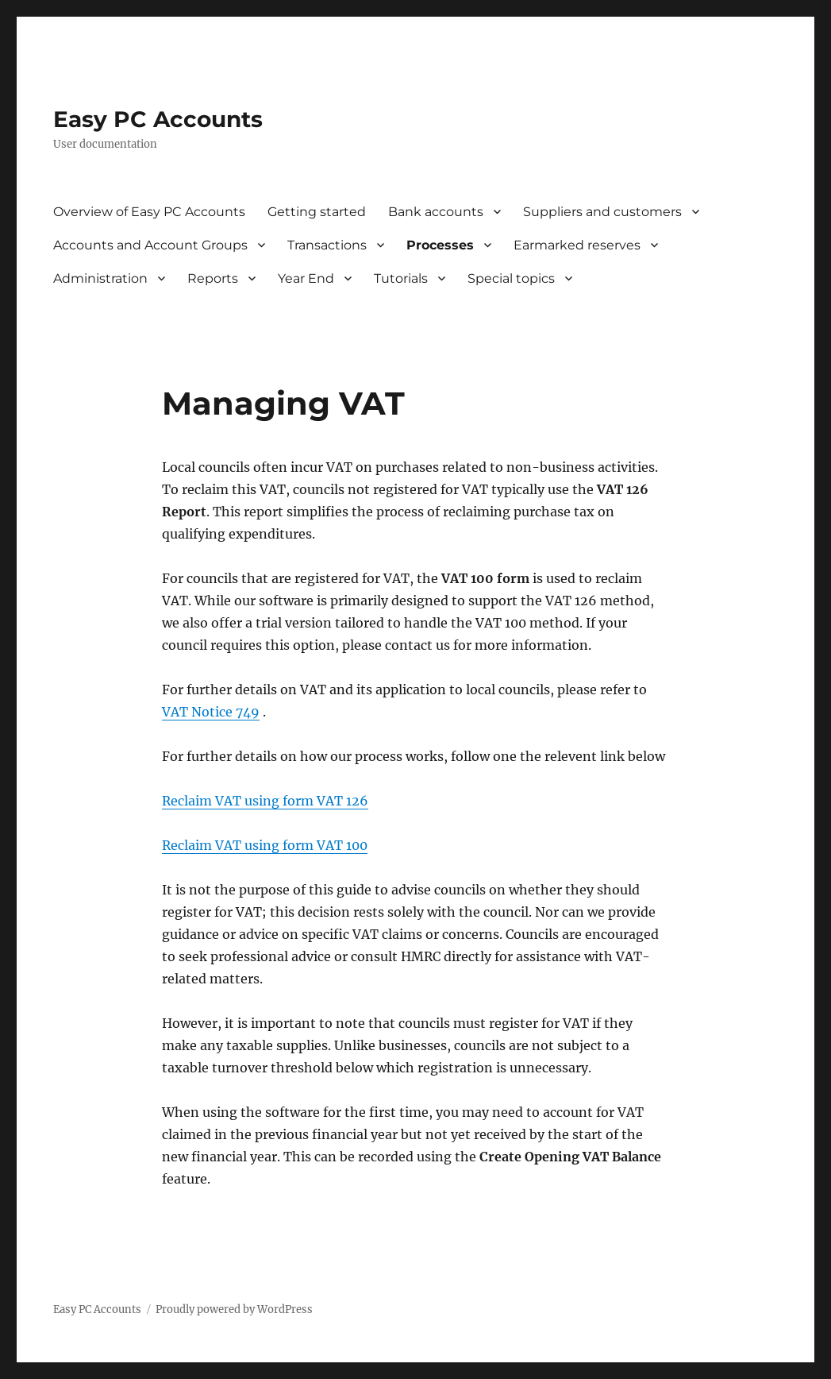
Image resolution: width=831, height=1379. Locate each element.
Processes (440, 245)
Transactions (327, 245)
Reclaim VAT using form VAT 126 (265, 801)
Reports (212, 278)
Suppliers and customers (602, 211)
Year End (306, 278)
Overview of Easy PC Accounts (149, 211)
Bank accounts (435, 211)
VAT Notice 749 (211, 712)
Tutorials (401, 278)
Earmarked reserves (577, 245)
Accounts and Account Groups (150, 245)
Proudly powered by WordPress (234, 1309)
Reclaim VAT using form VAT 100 (264, 845)
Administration (100, 278)
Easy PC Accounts (158, 119)
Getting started (316, 211)
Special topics (511, 278)
